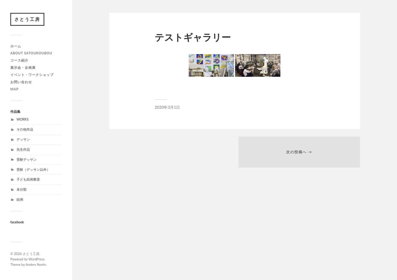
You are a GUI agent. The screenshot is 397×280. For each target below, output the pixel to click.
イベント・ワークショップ (32, 75)
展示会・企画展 (23, 67)
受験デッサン (26, 159)
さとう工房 (27, 19)
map (14, 89)
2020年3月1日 (167, 107)
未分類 (21, 189)
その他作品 (24, 129)
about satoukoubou (31, 53)
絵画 (19, 199)
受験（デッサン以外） (33, 169)
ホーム (15, 46)
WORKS (22, 119)
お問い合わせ (21, 82)
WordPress (36, 259)
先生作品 (23, 149)
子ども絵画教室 (28, 179)
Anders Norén (36, 264)
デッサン (23, 139)
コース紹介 (19, 60)
